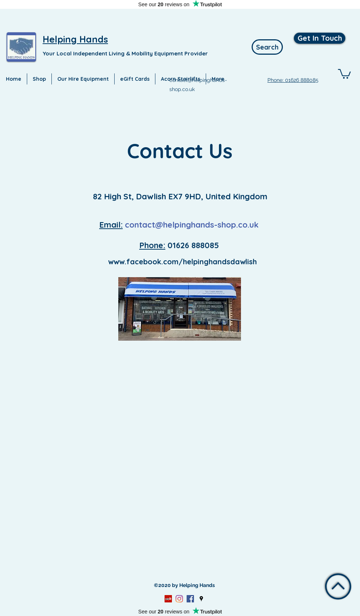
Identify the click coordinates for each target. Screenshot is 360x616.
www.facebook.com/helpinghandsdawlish (182, 261)
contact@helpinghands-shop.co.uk (192, 225)
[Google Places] (201, 598)
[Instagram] (179, 598)
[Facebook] (190, 598)
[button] (344, 73)
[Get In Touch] (319, 38)
